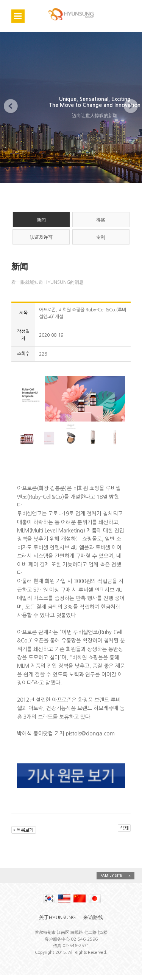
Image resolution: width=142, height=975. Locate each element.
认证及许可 (41, 237)
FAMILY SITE (111, 875)
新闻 (41, 220)
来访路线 (93, 917)
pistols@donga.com (90, 733)
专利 (100, 237)
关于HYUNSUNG (57, 917)
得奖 (100, 220)
